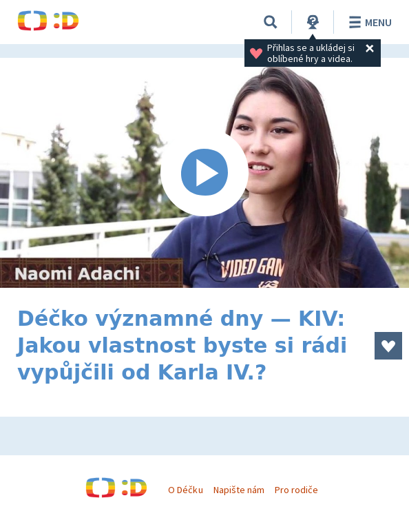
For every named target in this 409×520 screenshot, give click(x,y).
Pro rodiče (296, 489)
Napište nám (238, 489)
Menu (368, 22)
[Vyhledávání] (270, 22)
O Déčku (185, 489)
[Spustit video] (204, 173)
